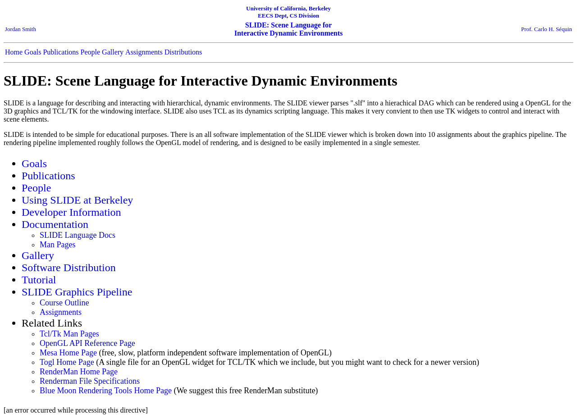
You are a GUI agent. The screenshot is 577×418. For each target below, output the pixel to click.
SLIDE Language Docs (77, 235)
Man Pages (58, 244)
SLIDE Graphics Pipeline (77, 292)
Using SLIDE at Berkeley (77, 200)
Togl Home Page (67, 362)
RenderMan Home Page (79, 371)
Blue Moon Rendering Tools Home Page (106, 390)
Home (14, 52)
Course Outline (64, 302)
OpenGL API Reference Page (87, 343)
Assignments (144, 52)
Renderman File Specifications (90, 381)
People (91, 52)
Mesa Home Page (68, 352)
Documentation (55, 224)
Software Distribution (69, 267)
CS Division (304, 15)
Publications (60, 52)
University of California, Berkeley (288, 8)
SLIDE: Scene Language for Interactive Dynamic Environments (288, 29)
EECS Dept (272, 15)
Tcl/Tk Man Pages (69, 333)
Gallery (113, 52)
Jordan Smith (20, 29)
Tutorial (39, 280)
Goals (32, 52)
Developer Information (71, 212)
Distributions (183, 52)
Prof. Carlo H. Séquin (546, 29)
